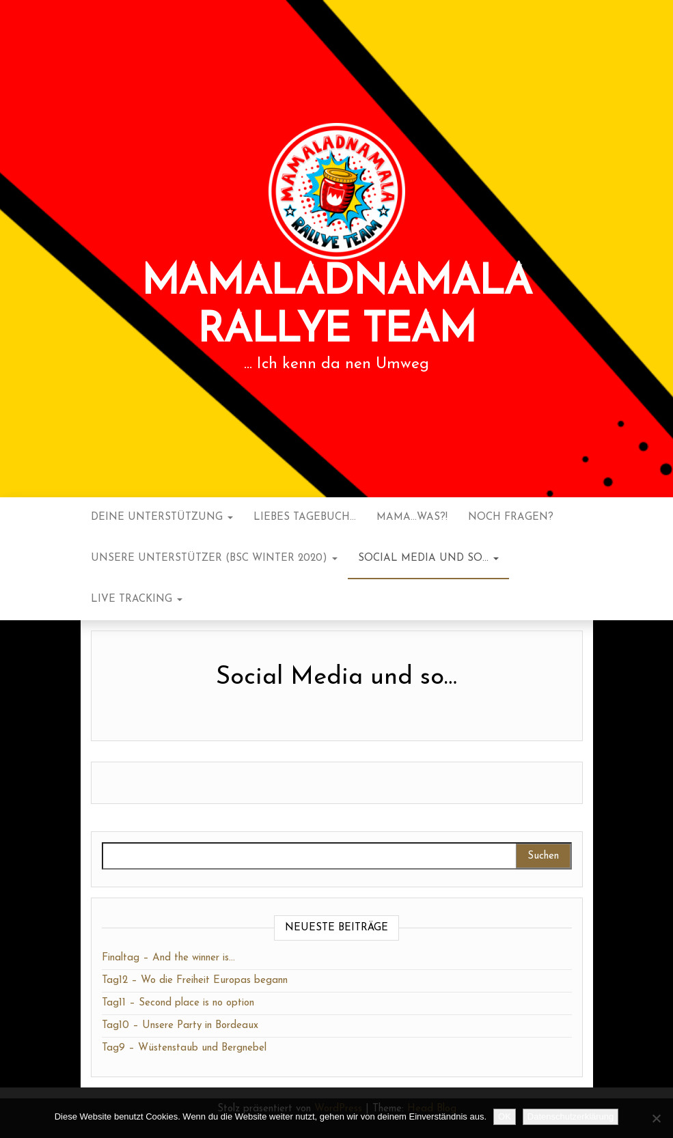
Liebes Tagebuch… (304, 517)
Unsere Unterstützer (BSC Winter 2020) (214, 558)
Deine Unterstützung (162, 517)
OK (504, 1116)
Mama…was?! (412, 517)
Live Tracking (136, 599)
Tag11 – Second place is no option (178, 1003)
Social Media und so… (428, 558)
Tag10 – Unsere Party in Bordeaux (180, 1026)
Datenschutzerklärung (570, 1116)
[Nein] (656, 1118)
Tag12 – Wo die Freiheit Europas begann (195, 980)
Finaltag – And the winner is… (168, 958)
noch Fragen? (510, 517)
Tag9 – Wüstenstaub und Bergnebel (184, 1048)
